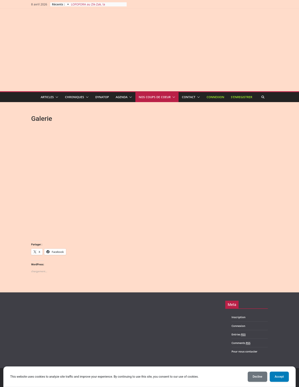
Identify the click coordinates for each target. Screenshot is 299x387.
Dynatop (102, 97)
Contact (188, 97)
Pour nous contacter (244, 351)
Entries (239, 334)
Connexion (215, 97)
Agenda (121, 97)
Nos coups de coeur (155, 97)
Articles (47, 97)
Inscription (238, 317)
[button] (56, 97)
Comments (241, 343)
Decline (257, 376)
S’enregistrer (241, 97)
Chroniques (74, 97)
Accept (279, 376)
